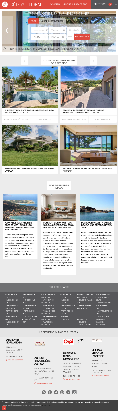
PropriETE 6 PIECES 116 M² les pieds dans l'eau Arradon (44, 49)
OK (4, 408)
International (101, 325)
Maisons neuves (104, 303)
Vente (33, 21)
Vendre (67, 5)
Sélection (103, 4)
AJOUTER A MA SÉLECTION (16, 119)
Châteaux (65, 319)
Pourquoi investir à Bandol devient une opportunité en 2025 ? (96, 225)
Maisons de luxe (104, 316)
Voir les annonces (15, 360)
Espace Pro (80, 5)
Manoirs (64, 316)
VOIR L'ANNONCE (44, 119)
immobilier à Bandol (89, 252)
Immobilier (82, 319)
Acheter (55, 5)
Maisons (82, 322)
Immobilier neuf (103, 294)
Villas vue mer (30, 316)
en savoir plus (46, 405)
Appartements (85, 325)
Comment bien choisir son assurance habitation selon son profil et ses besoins (58, 225)
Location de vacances (52, 21)
